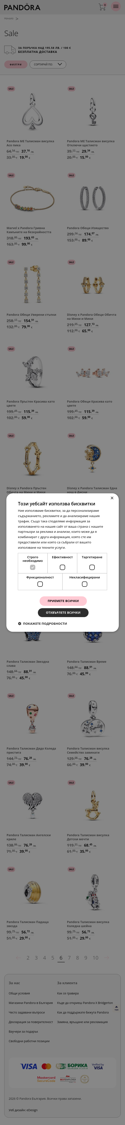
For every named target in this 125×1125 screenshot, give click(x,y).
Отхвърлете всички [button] (63, 612)
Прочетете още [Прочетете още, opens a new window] (78, 547)
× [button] (112, 498)
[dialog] (62, 562)
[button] (42, 623)
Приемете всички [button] (63, 601)
